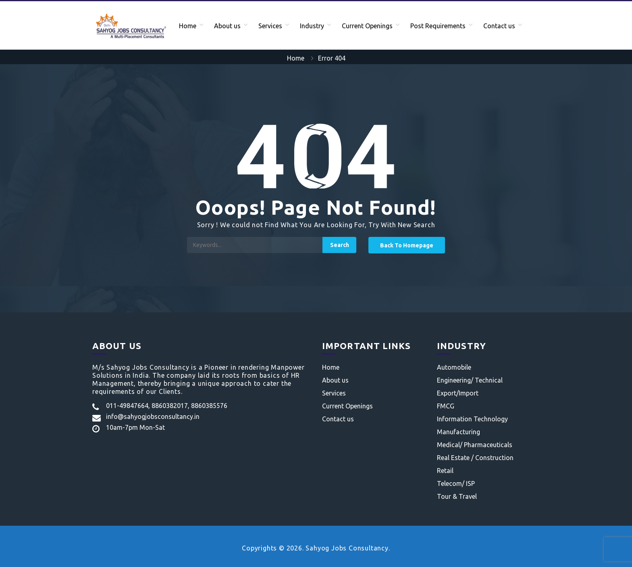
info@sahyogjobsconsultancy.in (153, 416)
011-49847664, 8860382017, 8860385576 (166, 405)
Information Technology (472, 419)
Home (187, 25)
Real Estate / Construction (475, 457)
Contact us (499, 25)
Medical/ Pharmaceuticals (474, 444)
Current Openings (367, 25)
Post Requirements (438, 25)
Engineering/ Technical (470, 380)
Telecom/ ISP (456, 483)
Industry (312, 25)
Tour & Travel (457, 496)
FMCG (445, 406)
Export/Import (457, 393)
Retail (445, 470)
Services (270, 25)
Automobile (454, 367)
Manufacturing (458, 431)
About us (227, 25)
